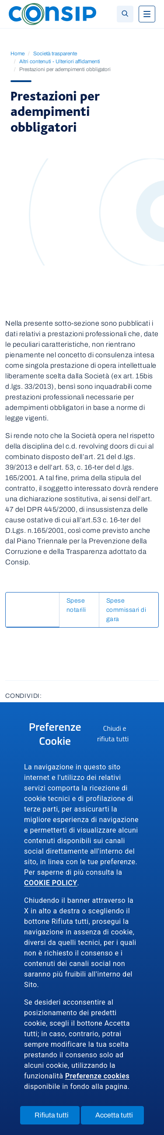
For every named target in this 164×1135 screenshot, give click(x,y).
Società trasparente (55, 53)
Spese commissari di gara (50, 634)
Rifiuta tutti (57, 1117)
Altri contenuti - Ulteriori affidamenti (59, 61)
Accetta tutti (119, 1117)
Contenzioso (31, 600)
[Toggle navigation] (147, 14)
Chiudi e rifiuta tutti (118, 735)
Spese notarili (32, 617)
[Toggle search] (125, 14)
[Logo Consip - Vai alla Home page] (52, 13)
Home (17, 53)
